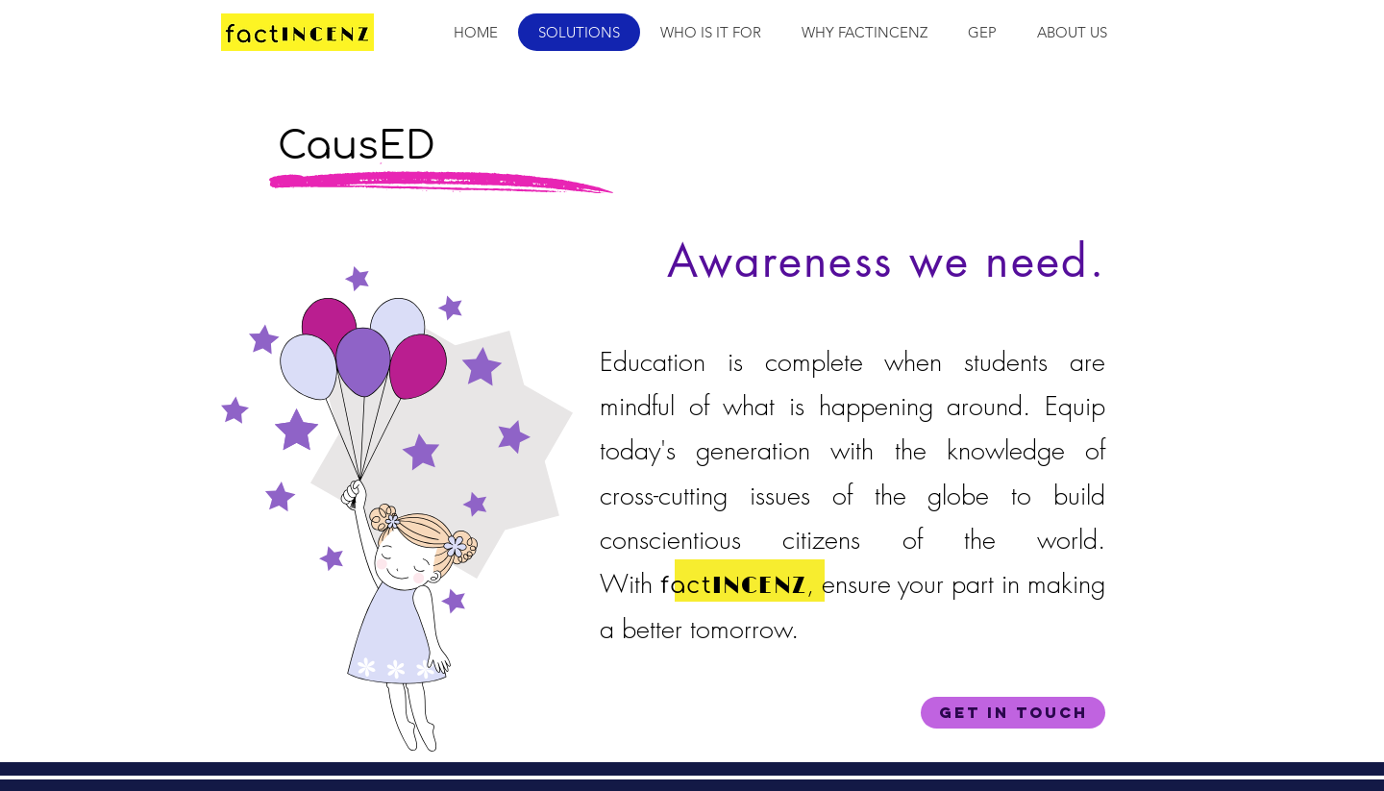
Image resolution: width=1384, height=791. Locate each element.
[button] (710, 32)
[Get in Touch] (1013, 713)
